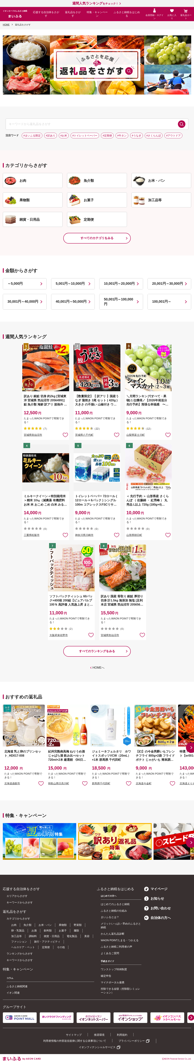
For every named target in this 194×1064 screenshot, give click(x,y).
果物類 (63, 924)
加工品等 (16, 936)
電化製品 (72, 936)
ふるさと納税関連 (17, 986)
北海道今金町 (143, 783)
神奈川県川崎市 (84, 534)
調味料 (33, 936)
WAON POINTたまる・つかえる (120, 940)
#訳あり (50, 135)
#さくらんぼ (153, 135)
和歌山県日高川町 (58, 783)
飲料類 (48, 930)
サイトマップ (74, 1034)
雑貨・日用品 (52, 936)
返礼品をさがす (73, 14)
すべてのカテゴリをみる (97, 238)
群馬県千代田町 (101, 783)
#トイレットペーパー (84, 135)
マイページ (155, 889)
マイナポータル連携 (112, 982)
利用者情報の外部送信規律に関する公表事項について (74, 1040)
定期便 (46, 947)
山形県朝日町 (134, 534)
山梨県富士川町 (135, 434)
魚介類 (27, 924)
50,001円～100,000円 (118, 301)
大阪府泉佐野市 (58, 635)
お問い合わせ (157, 908)
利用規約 (122, 1034)
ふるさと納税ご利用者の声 (116, 946)
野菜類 (78, 924)
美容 (87, 936)
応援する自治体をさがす (46, 14)
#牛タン (122, 135)
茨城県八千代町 (84, 434)
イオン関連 (13, 992)
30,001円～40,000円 (22, 301)
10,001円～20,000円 (119, 283)
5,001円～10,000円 (70, 283)
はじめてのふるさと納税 (115, 904)
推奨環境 (99, 1034)
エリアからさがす (17, 895)
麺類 (76, 930)
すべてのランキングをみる (97, 651)
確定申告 (106, 975)
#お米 (63, 135)
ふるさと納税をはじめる (127, 14)
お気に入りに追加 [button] (65, 434)
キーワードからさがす (20, 902)
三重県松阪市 (32, 534)
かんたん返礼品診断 (112, 933)
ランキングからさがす (20, 953)
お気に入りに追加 (41, 783)
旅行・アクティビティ (47, 941)
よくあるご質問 (110, 953)
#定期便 (107, 135)
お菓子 (63, 930)
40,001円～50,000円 (71, 301)
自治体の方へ (157, 918)
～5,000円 (15, 283)
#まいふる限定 (32, 135)
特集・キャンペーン (97, 14)
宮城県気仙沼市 (33, 434)
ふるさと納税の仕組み (114, 910)
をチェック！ (95, 3)
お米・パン (45, 924)
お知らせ (154, 898)
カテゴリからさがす (18, 918)
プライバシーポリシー (132, 1040)
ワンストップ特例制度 (114, 969)
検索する (181, 124)
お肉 (13, 924)
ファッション (19, 941)
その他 (61, 947)
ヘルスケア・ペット (23, 947)
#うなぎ (136, 135)
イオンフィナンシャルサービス (97, 1047)
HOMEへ (98, 667)
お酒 (34, 930)
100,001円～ (161, 301)
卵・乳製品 (17, 930)
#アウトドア (173, 135)
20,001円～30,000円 (167, 283)
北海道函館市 (12, 783)
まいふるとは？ (110, 917)
